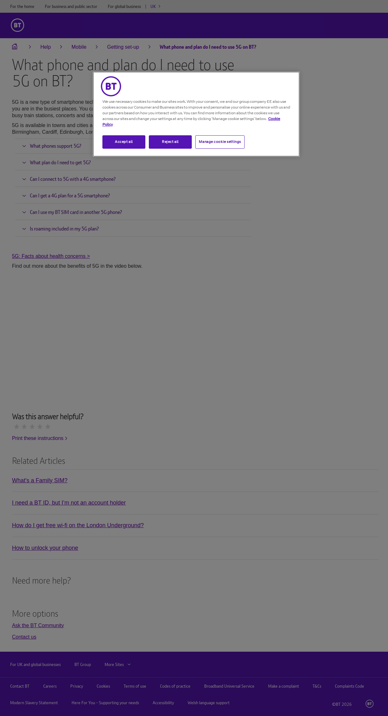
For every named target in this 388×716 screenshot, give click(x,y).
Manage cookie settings (220, 141)
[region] (196, 114)
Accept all (124, 141)
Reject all (170, 141)
